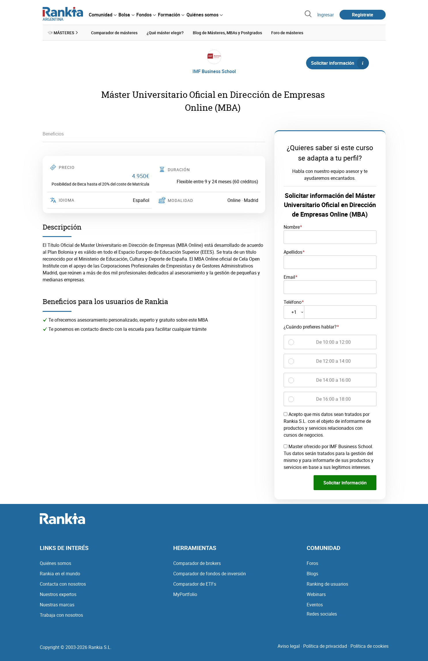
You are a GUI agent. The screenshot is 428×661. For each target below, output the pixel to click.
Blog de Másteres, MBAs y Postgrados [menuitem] (227, 32)
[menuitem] (103, 14)
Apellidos (293, 252)
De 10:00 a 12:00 (333, 342)
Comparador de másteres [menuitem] (114, 32)
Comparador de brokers (197, 563)
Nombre (292, 227)
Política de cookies (369, 646)
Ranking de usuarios (327, 584)
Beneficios (53, 134)
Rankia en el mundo (60, 573)
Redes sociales (322, 614)
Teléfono (292, 302)
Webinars (316, 594)
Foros (312, 563)
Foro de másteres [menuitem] (287, 32)
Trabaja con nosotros (61, 615)
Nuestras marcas (57, 604)
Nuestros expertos (58, 594)
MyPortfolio (185, 594)
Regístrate (362, 15)
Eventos (315, 604)
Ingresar (325, 15)
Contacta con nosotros (63, 584)
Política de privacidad (325, 646)
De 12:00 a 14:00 (333, 361)
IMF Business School (214, 71)
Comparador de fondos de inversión (209, 573)
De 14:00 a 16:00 (333, 380)
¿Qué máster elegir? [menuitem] (165, 32)
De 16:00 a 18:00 (333, 399)
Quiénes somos (55, 563)
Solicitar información (340, 63)
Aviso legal (289, 646)
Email (289, 277)
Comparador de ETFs (194, 584)
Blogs (312, 573)
